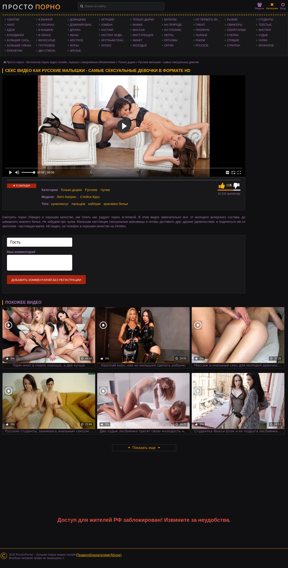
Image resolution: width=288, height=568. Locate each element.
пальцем (78, 204)
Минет (137, 40)
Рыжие (232, 19)
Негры (169, 35)
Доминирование (82, 24)
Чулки (263, 40)
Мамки (138, 24)
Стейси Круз (90, 197)
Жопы (74, 45)
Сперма (232, 35)
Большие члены (19, 45)
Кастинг (107, 30)
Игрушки (107, 19)
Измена (107, 24)
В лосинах (46, 24)
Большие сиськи (19, 40)
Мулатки (170, 19)
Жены (74, 35)
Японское (266, 45)
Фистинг (265, 30)
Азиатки (13, 19)
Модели (259, 6)
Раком (200, 40)
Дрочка (75, 30)
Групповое (46, 45)
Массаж (139, 30)
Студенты (266, 19)
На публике (172, 30)
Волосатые (46, 40)
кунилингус (60, 204)
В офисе (44, 35)
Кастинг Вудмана (114, 35)
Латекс (106, 45)
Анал (10, 24)
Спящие (233, 40)
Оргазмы (171, 40)
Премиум (202, 30)
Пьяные (201, 35)
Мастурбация (143, 35)
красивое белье (116, 204)
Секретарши (236, 30)
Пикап (200, 24)
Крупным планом (114, 40)
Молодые (140, 45)
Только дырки (143, 19)
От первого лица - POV (209, 19)
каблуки (94, 204)
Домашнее (78, 19)
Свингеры (234, 24)
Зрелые (75, 50)
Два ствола (46, 50)
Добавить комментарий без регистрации (46, 280)
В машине (45, 30)
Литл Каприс (66, 197)
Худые (263, 35)
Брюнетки (14, 50)
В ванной (45, 19)
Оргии (168, 45)
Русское (202, 45)
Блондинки (15, 35)
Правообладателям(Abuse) (99, 555)
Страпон (233, 45)
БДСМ (11, 30)
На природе (173, 24)
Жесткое (76, 40)
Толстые (265, 24)
